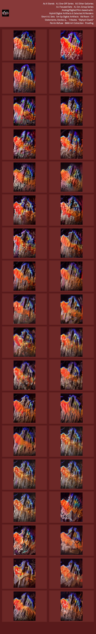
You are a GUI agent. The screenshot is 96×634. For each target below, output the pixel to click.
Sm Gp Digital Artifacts (67, 16)
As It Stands (48, 3)
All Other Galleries (84, 3)
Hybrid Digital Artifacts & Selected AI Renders (71, 13)
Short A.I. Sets (48, 16)
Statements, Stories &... (56, 20)
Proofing (89, 23)
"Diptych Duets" (85, 20)
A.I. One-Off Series (65, 3)
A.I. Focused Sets (64, 7)
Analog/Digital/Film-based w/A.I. (77, 10)
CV (92, 16)
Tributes (73, 20)
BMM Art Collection (74, 23)
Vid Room (84, 16)
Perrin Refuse (56, 23)
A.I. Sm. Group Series (83, 7)
